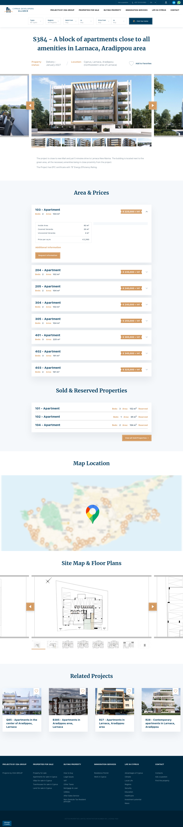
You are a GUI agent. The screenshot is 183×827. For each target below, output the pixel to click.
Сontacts (159, 773)
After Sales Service (71, 796)
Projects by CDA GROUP (62, 10)
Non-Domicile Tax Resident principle (75, 801)
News (127, 803)
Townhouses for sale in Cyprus (45, 784)
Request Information (47, 255)
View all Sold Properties (136, 438)
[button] (30, 106)
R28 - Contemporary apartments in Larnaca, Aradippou (160, 723)
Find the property (162, 781)
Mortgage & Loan (71, 788)
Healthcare (129, 796)
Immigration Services (136, 10)
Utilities (67, 792)
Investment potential (133, 800)
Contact (175, 10)
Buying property (112, 10)
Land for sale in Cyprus (42, 788)
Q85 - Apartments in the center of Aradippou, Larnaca (21, 723)
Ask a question (123, 2)
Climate (128, 777)
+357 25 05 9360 (139, 2)
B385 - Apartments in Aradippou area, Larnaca (66, 723)
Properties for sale (89, 10)
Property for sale (40, 773)
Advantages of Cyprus (134, 773)
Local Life (129, 781)
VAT (65, 781)
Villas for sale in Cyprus (42, 781)
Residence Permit (101, 773)
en (151, 2)
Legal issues (69, 777)
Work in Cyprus (100, 777)
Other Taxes (69, 784)
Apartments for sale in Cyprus (45, 777)
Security (128, 788)
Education (129, 792)
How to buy (68, 773)
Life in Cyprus (159, 10)
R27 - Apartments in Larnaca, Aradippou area (112, 723)
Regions (128, 784)
